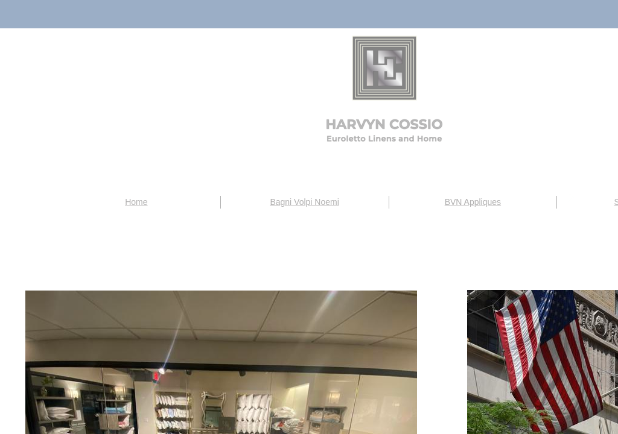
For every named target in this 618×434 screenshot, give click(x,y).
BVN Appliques (473, 202)
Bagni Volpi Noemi (304, 202)
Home (136, 202)
